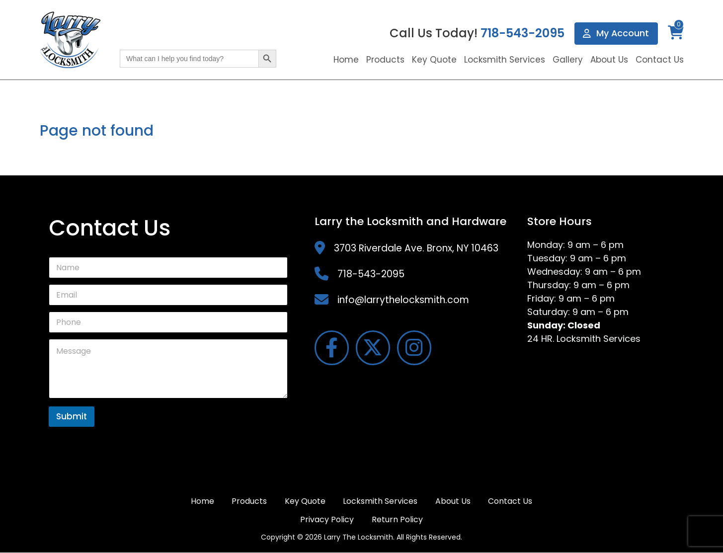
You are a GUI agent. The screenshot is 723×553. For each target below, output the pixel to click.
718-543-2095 (522, 33)
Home (346, 60)
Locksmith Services (504, 60)
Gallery (568, 60)
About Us (609, 60)
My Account (615, 33)
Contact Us (660, 60)
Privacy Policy (327, 519)
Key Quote (434, 60)
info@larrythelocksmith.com (403, 300)
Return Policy (397, 519)
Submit (71, 416)
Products (385, 60)
